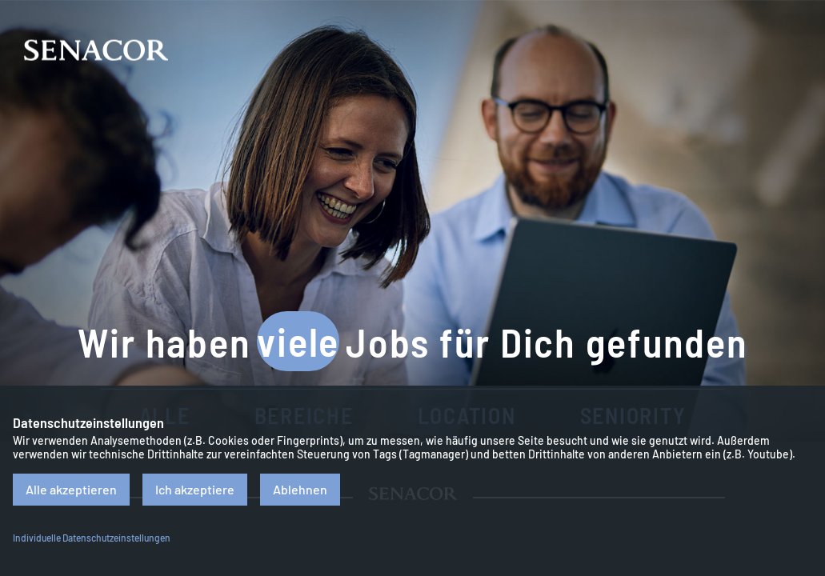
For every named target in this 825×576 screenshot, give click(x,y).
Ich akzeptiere (194, 489)
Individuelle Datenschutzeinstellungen (91, 537)
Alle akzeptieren (71, 489)
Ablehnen (300, 489)
